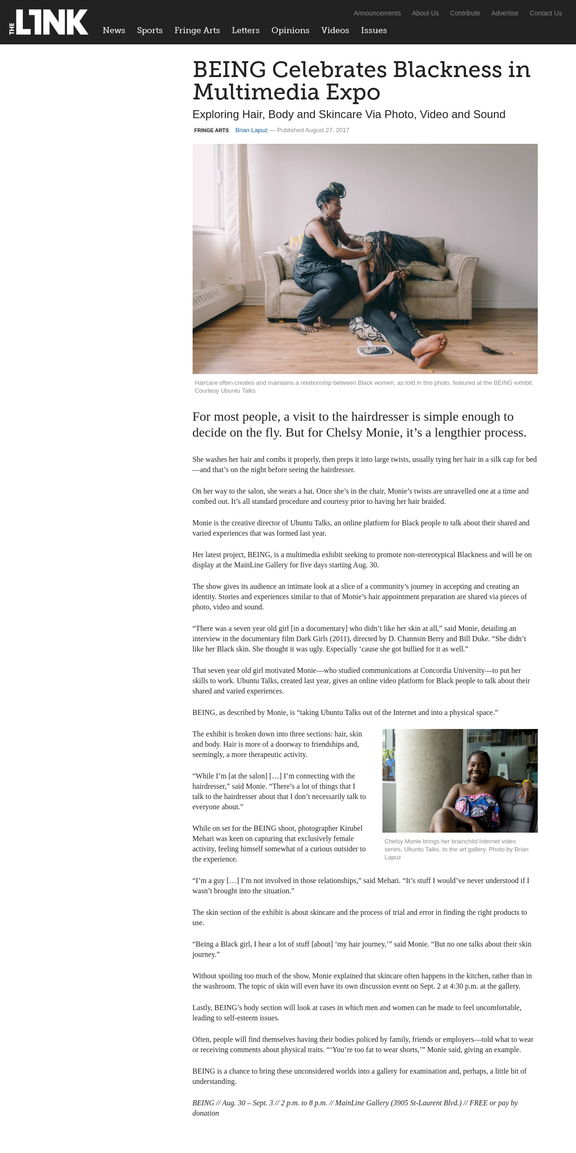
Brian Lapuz (252, 130)
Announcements (377, 13)
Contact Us (546, 13)
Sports (150, 30)
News (114, 30)
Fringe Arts (197, 30)
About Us (425, 13)
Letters (246, 30)
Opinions (290, 30)
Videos (335, 30)
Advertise (505, 13)
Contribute (465, 13)
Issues (374, 30)
